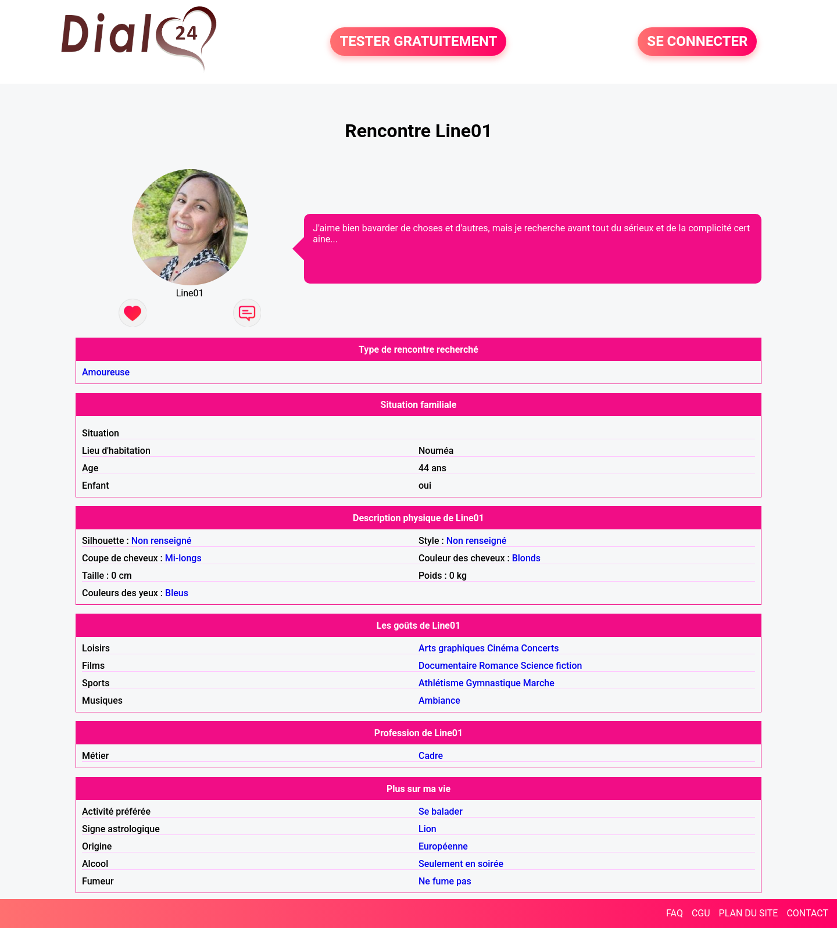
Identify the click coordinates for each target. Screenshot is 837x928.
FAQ (674, 913)
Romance (498, 665)
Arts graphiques (452, 648)
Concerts (540, 648)
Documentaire (448, 665)
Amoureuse (106, 372)
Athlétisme (441, 683)
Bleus (176, 593)
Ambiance (439, 700)
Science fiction (551, 665)
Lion (428, 828)
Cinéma (503, 648)
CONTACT (807, 913)
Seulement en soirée (461, 863)
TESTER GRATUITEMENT (418, 42)
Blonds (526, 558)
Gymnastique (493, 683)
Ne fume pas (445, 881)
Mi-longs (183, 558)
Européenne (443, 846)
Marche (539, 683)
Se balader (441, 811)
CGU (701, 913)
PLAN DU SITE (748, 913)
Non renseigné (161, 540)
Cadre (431, 755)
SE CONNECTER (697, 42)
